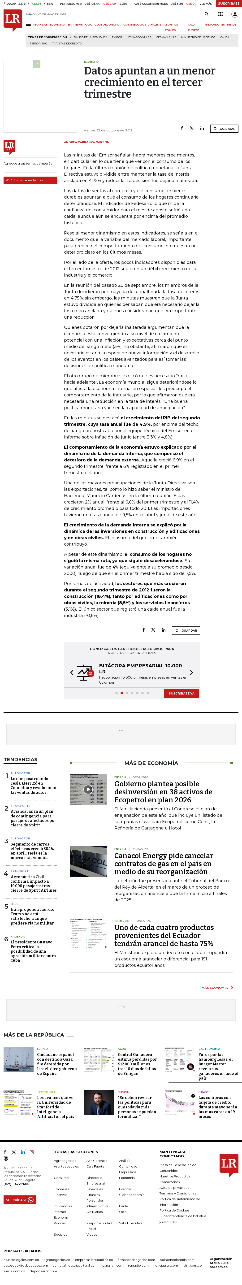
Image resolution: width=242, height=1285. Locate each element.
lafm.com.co (192, 1265)
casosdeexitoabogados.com (26, 1265)
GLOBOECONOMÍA (108, 24)
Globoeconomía (131, 1194)
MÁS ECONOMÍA (215, 988)
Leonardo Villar (139, 37)
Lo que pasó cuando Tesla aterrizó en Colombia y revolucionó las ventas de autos (33, 786)
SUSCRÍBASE (229, 3)
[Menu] (29, 24)
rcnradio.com (138, 1265)
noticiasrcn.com (165, 1265)
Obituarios (94, 1211)
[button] (70, 673)
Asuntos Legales (66, 1166)
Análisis (124, 1160)
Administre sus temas (24, 180)
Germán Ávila (166, 37)
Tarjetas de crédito (67, 43)
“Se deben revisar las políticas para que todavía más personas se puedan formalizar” (137, 1107)
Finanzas (60, 1194)
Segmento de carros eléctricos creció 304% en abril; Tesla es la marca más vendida (32, 851)
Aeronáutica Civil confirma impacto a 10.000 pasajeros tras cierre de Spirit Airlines (34, 884)
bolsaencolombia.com (177, 1259)
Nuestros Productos (175, 1176)
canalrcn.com (112, 1265)
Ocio (123, 1211)
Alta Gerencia (96, 1160)
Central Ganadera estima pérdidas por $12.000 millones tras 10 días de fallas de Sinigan (137, 1064)
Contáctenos (170, 1182)
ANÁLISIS (154, 24)
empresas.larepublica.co (94, 1259)
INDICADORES (215, 24)
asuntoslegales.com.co (21, 1259)
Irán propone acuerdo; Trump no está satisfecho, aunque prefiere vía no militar (32, 916)
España (42, 1048)
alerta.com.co (14, 1271)
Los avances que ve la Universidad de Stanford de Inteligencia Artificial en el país (55, 1107)
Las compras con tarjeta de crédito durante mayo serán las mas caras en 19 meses (218, 1107)
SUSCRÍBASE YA (181, 693)
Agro (122, 1048)
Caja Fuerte (95, 1166)
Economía (127, 1177)
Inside (123, 1206)
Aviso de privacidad (175, 1187)
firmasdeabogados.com (136, 1259)
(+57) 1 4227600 (16, 1183)
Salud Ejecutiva (131, 1223)
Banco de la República (90, 37)
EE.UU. (15, 904)
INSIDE (231, 24)
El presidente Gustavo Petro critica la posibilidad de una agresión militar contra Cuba (33, 951)
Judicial (124, 1092)
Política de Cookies (174, 1210)
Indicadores (63, 1206)
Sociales (60, 1234)
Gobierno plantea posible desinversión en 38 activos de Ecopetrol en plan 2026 (163, 792)
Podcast (60, 1223)
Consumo (61, 1177)
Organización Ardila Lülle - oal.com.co (221, 1262)
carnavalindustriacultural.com (75, 1265)
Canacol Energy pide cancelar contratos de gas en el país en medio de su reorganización (163, 863)
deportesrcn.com (43, 1271)
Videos (91, 1234)
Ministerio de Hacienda (198, 37)
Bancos (204, 1092)
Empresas (61, 1189)
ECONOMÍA (57, 24)
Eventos (125, 1189)
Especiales (94, 1189)
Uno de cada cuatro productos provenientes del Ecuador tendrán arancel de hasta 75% (164, 935)
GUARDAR (224, 128)
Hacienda (18, 936)
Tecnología (46, 1092)
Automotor (20, 773)
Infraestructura (97, 1206)
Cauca (224, 37)
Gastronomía (209, 1048)
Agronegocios (65, 1160)
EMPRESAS (75, 24)
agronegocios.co (57, 1259)
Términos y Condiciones (178, 1193)
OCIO (88, 24)
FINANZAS (40, 24)
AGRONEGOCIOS (134, 24)
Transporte (20, 805)
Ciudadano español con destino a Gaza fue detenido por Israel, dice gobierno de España (57, 1064)
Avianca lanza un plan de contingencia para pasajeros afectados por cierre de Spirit (33, 818)
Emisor (117, 37)
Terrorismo (38, 43)
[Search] (206, 14)
